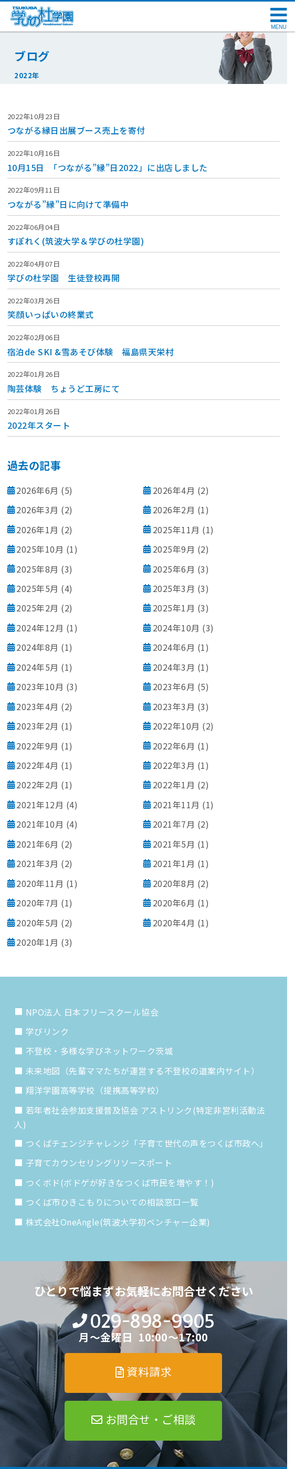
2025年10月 (40, 549)
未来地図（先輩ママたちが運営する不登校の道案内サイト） (143, 1070)
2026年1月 (37, 529)
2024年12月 (40, 627)
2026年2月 (174, 509)
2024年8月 (37, 647)
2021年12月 (40, 804)
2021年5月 (174, 844)
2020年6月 (174, 902)
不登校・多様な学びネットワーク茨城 (99, 1050)
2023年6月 (174, 686)
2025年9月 (174, 549)
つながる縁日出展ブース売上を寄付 (76, 130)
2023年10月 (40, 686)
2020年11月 (40, 883)
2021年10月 (40, 824)
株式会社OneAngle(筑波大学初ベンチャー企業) (118, 1222)
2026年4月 (174, 490)
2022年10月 (176, 726)
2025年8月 (37, 569)
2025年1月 (174, 607)
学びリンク (47, 1031)
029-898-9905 (152, 1321)
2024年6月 (174, 647)
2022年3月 (174, 765)
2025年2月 (37, 607)
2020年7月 (37, 902)
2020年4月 (174, 922)
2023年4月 (37, 706)
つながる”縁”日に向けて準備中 (68, 204)
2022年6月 (174, 745)
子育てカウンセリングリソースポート (99, 1162)
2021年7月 (174, 824)
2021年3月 (37, 863)
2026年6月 (37, 490)
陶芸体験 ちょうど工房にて (63, 388)
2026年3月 (37, 509)
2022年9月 (37, 745)
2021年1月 (174, 863)
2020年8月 (174, 883)
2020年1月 (37, 942)
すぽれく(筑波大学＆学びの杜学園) (75, 241)
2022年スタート (39, 425)
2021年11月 (176, 804)
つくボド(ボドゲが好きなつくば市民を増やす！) (120, 1182)
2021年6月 (37, 844)
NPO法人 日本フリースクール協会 (92, 1012)
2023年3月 (174, 706)
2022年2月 (37, 784)
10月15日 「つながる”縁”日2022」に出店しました (107, 167)
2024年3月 (174, 667)
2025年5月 (37, 588)
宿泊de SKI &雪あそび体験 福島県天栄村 (90, 351)
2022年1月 (174, 784)
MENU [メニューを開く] (278, 27)
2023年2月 (37, 726)
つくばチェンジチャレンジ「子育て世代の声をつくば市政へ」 (147, 1143)
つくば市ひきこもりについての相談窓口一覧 (112, 1202)
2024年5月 (37, 667)
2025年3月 (174, 588)
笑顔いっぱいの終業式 (50, 314)
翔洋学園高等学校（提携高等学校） (95, 1090)
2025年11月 (176, 529)
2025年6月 (174, 569)
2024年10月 (176, 627)
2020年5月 (37, 922)
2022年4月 (37, 765)
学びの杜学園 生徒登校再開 (63, 277)
